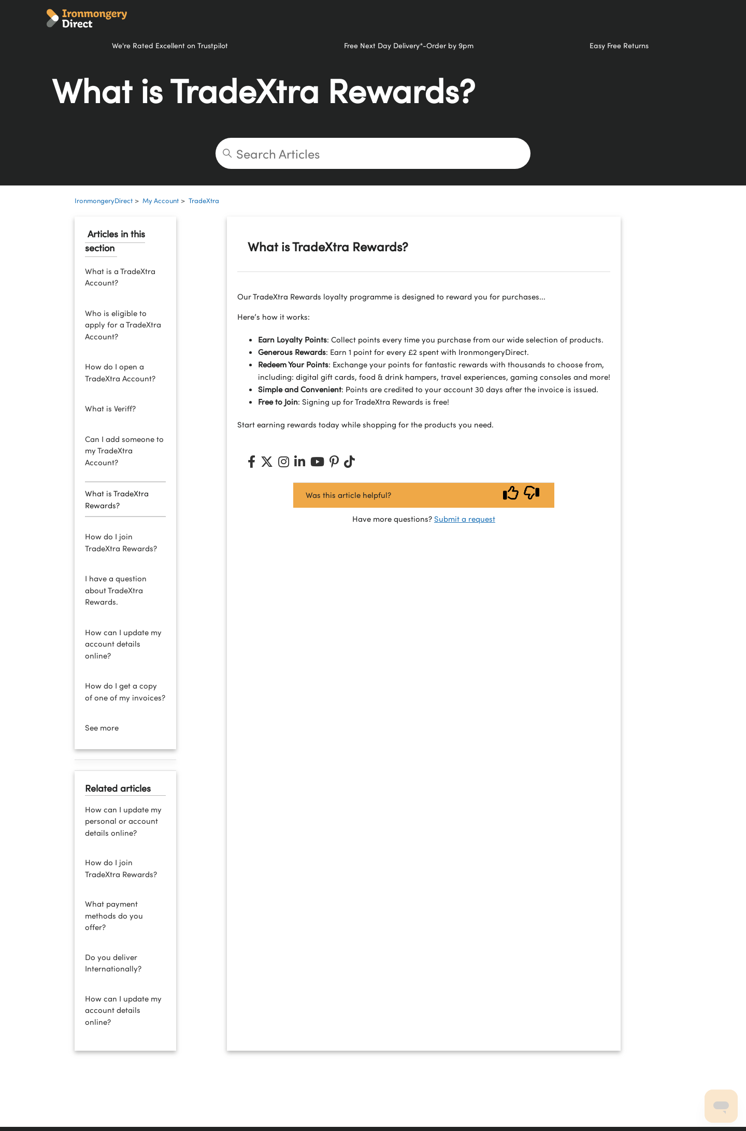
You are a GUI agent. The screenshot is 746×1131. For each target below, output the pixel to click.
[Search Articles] (373, 153)
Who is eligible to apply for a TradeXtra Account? (123, 324)
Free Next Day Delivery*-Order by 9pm (409, 45)
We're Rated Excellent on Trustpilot (170, 45)
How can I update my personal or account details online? (123, 821)
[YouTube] (317, 461)
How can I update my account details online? (123, 644)
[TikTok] (349, 461)
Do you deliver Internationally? (113, 963)
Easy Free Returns (619, 45)
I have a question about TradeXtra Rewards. (116, 590)
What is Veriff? (110, 408)
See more (102, 727)
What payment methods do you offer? (114, 915)
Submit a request (464, 518)
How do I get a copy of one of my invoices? (125, 691)
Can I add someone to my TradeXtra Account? (124, 450)
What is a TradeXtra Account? (120, 277)
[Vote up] (511, 495)
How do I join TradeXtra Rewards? (121, 542)
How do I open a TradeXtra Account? (120, 372)
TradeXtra (204, 200)
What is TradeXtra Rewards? (117, 499)
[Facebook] (251, 461)
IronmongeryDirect (104, 200)
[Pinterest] (334, 461)
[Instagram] (283, 461)
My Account (160, 200)
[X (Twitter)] (267, 461)
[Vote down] (531, 495)
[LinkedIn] (299, 461)
